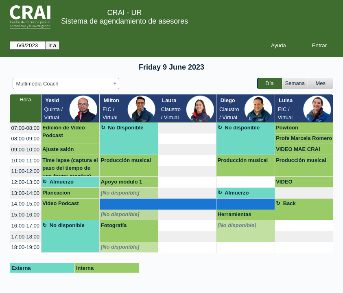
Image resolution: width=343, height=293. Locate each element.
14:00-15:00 (25, 204)
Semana (295, 83)
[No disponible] (120, 193)
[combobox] (66, 83)
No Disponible (125, 128)
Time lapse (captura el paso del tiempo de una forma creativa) (70, 167)
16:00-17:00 (25, 226)
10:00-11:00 (25, 160)
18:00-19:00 (25, 247)
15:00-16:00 (25, 215)
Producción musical (126, 160)
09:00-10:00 (25, 149)
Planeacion (56, 193)
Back (289, 203)
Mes (321, 83)
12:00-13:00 (25, 182)
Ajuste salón (58, 149)
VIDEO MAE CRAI (298, 149)
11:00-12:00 (25, 171)
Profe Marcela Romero (304, 138)
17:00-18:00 (25, 237)
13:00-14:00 (25, 193)
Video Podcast (60, 203)
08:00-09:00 (25, 139)
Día (269, 83)
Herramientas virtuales (234, 215)
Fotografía (114, 225)
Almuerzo (62, 182)
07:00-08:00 (25, 128)
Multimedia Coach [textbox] (37, 84)
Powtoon (287, 128)
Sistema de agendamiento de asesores (124, 21)
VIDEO (284, 182)
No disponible (242, 128)
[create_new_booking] (187, 127)
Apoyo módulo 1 (121, 182)
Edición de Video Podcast (63, 132)
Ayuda (278, 45)
